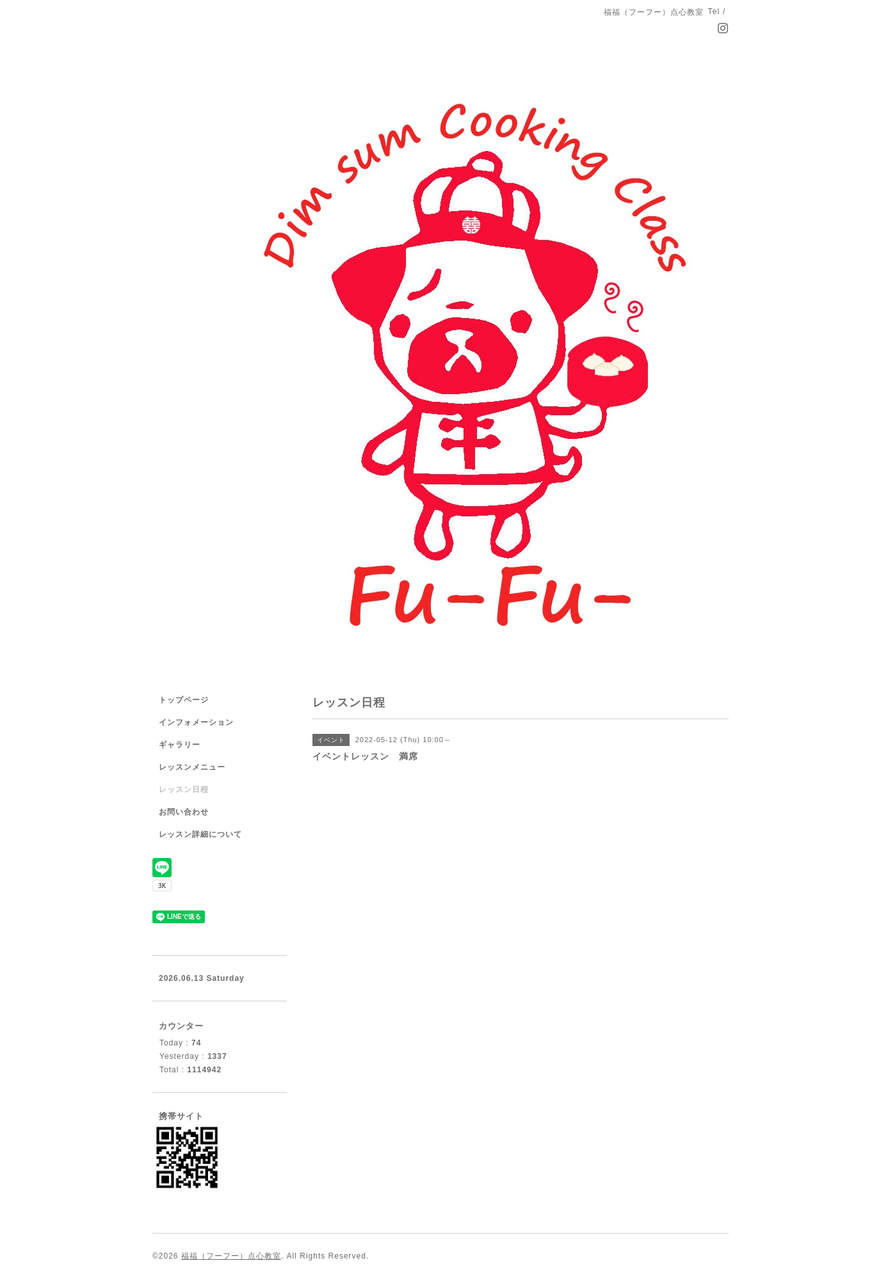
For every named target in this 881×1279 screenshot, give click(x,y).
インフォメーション (196, 722)
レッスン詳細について (200, 834)
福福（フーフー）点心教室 (231, 1255)
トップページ (184, 699)
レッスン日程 (184, 789)
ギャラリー (179, 744)
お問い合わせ (184, 811)
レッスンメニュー (192, 767)
